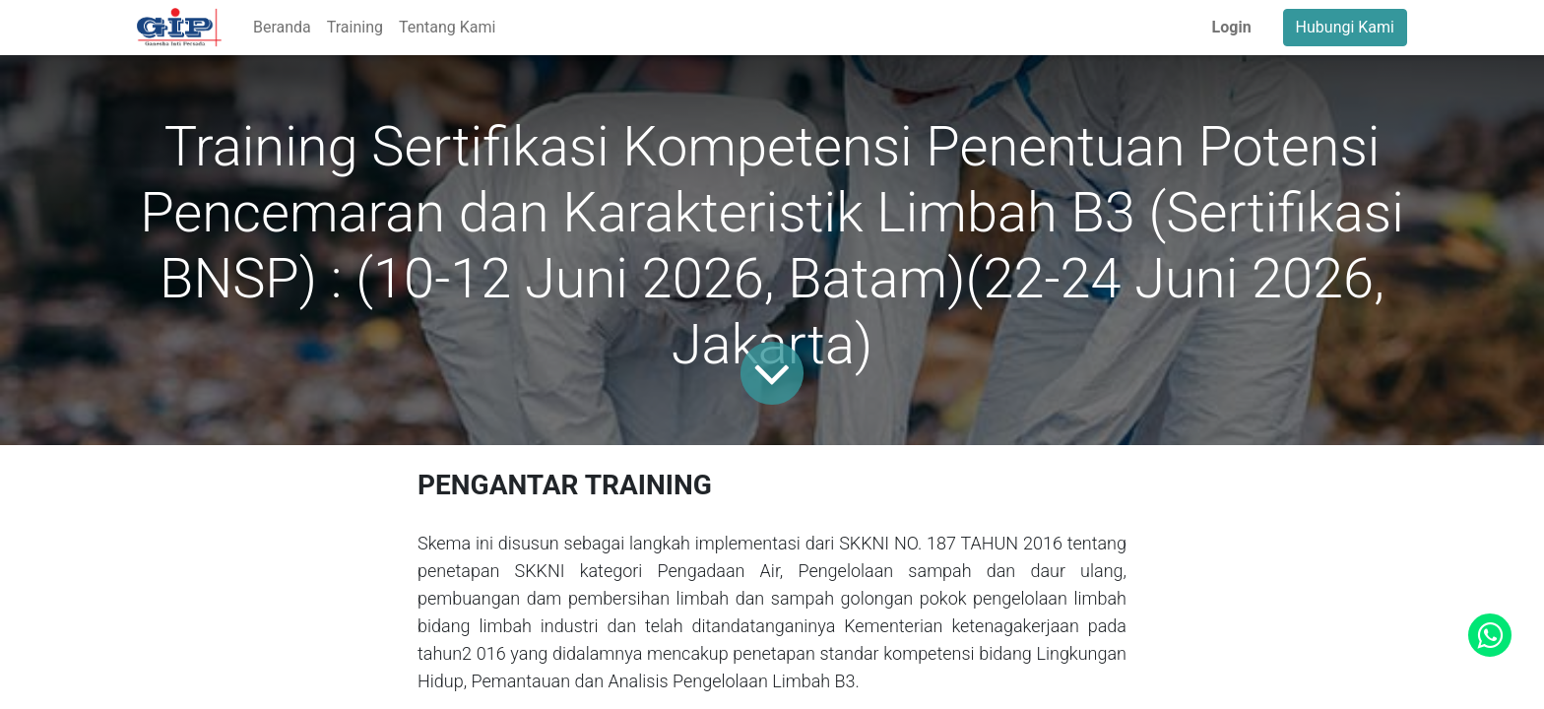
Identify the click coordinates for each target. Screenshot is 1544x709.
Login (1232, 27)
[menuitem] (282, 27)
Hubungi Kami (1345, 27)
